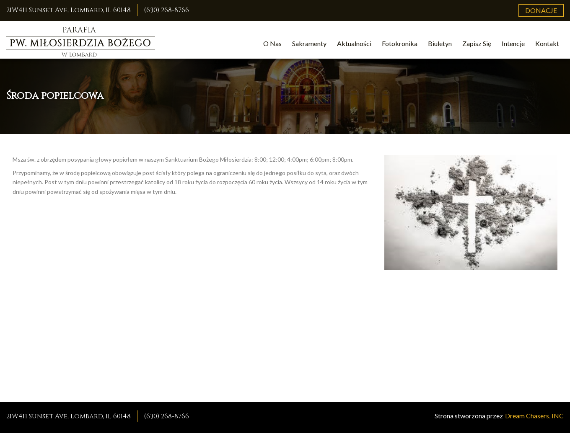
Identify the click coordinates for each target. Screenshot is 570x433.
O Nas (272, 43)
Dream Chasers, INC (534, 416)
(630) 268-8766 (166, 10)
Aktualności (354, 43)
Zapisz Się (476, 43)
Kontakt (547, 43)
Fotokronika (399, 43)
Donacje (541, 10)
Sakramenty (309, 43)
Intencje (513, 43)
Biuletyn (440, 43)
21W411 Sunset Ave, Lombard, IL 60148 (68, 10)
